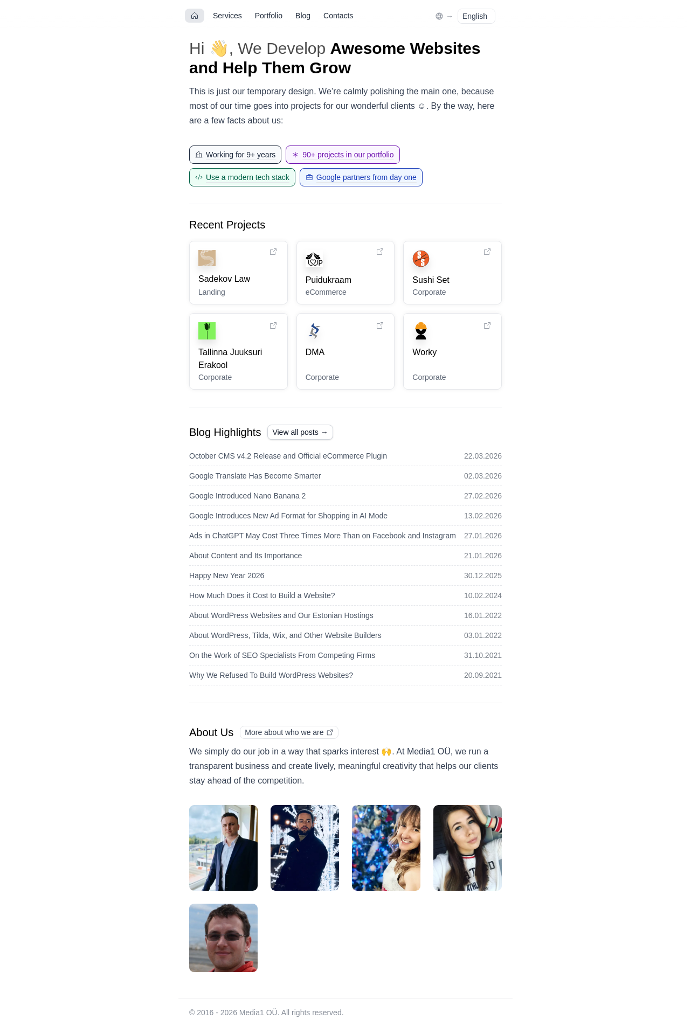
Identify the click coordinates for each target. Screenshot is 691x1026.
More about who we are (289, 732)
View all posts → (300, 432)
